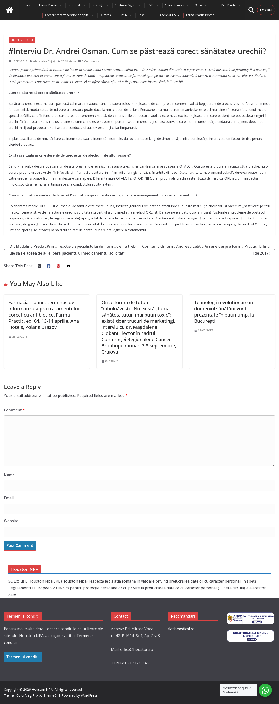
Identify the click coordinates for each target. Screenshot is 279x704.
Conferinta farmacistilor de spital (69, 15)
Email (9, 497)
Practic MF (77, 5)
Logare (266, 10)
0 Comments (88, 61)
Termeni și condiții (22, 656)
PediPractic (231, 5)
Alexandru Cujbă (44, 61)
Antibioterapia (176, 5)
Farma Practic (50, 5)
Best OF (145, 15)
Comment (14, 410)
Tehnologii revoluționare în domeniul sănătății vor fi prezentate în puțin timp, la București (224, 311)
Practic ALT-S (169, 15)
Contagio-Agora (128, 5)
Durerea (107, 15)
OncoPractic (205, 5)
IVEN (126, 15)
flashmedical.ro (181, 628)
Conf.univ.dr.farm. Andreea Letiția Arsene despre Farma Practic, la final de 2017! (208, 250)
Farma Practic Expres (202, 15)
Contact (28, 5)
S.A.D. (153, 5)
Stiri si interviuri (21, 40)
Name (9, 474)
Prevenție (100, 5)
